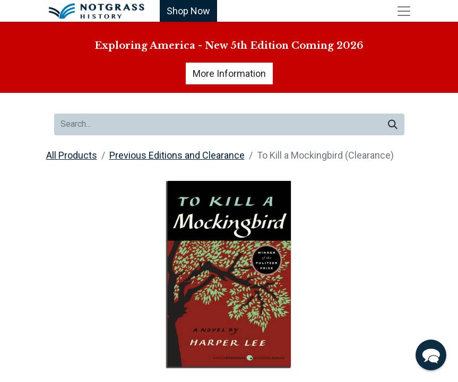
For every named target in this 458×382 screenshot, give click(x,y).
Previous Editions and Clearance (177, 155)
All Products (71, 155)
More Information (229, 73)
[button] (431, 355)
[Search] (392, 124)
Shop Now (188, 10)
